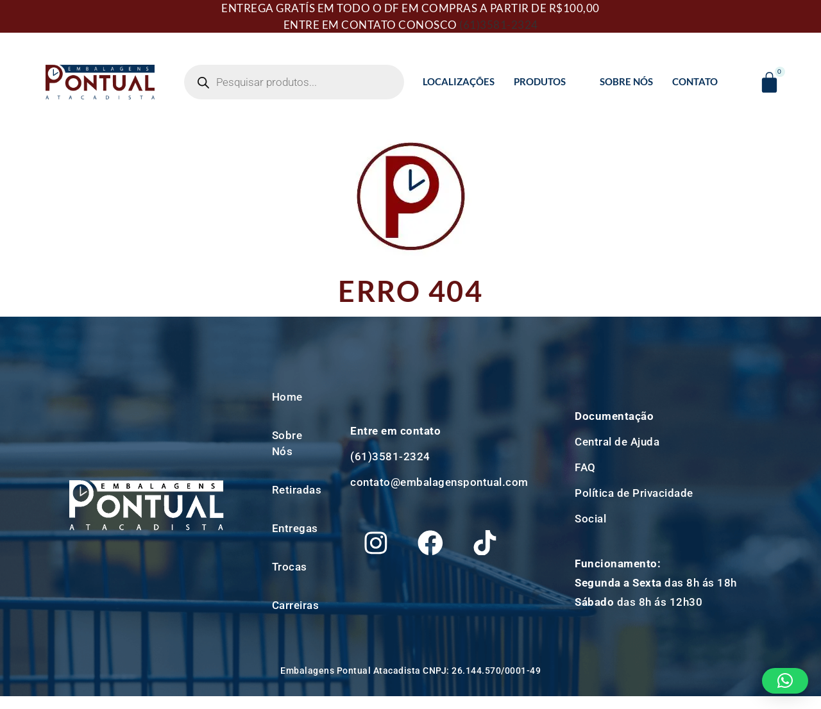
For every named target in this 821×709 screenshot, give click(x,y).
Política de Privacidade (634, 493)
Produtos (545, 81)
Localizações (459, 81)
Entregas (295, 528)
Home (287, 396)
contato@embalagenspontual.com (439, 478)
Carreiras (295, 605)
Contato (695, 81)
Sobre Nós (626, 81)
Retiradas (297, 489)
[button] (785, 681)
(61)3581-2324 (498, 24)
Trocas (289, 566)
